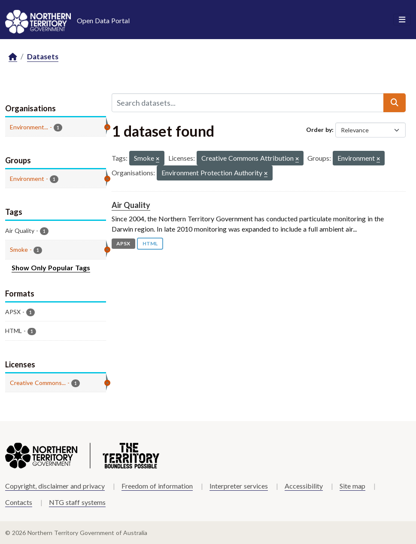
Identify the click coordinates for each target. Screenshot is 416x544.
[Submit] (394, 102)
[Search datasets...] (248, 102)
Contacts (18, 502)
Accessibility (304, 486)
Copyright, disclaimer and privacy (55, 486)
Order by (319, 129)
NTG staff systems (77, 502)
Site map (352, 486)
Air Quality (131, 205)
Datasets (42, 56)
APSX (123, 243)
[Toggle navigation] (402, 20)
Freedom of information (157, 486)
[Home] (13, 57)
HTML (150, 243)
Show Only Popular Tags (51, 267)
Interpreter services (239, 486)
